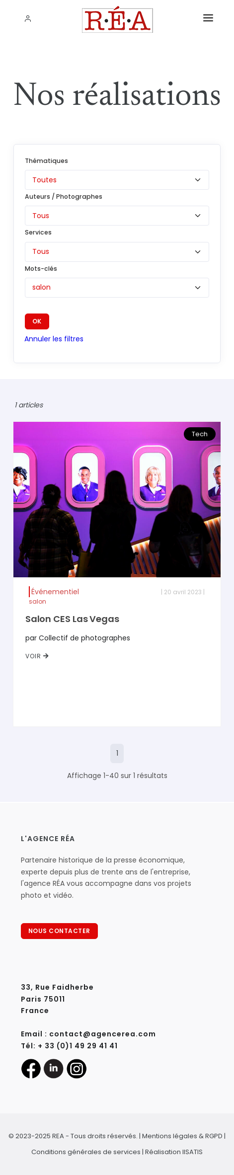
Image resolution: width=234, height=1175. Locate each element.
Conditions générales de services (86, 1152)
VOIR (37, 656)
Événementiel (55, 592)
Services (38, 232)
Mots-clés (41, 268)
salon (37, 601)
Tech (200, 434)
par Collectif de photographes (77, 638)
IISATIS (192, 1152)
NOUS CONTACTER (59, 931)
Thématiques (46, 161)
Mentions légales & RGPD (182, 1136)
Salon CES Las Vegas (72, 619)
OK (37, 321)
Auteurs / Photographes (63, 196)
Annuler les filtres (53, 339)
